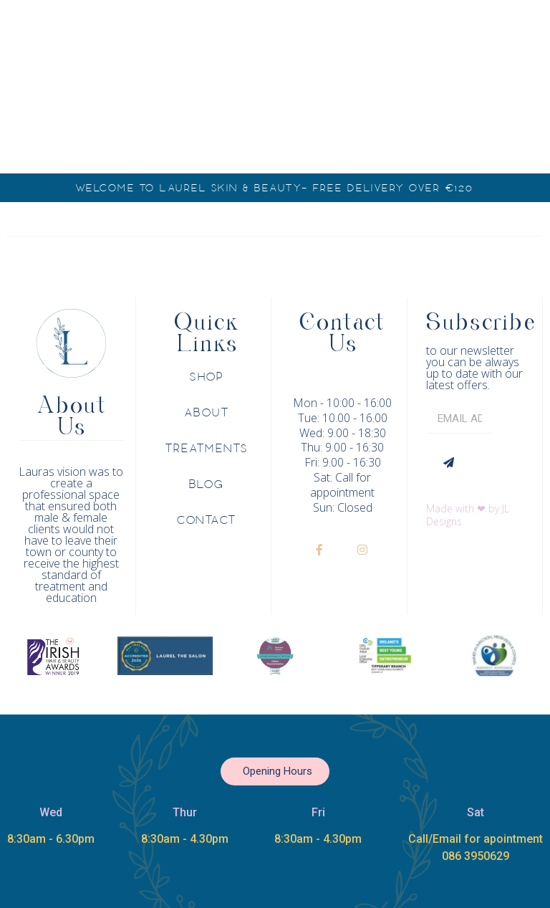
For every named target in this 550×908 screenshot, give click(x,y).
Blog (207, 484)
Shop (206, 377)
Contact (207, 520)
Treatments (207, 448)
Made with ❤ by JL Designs (467, 515)
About (207, 412)
